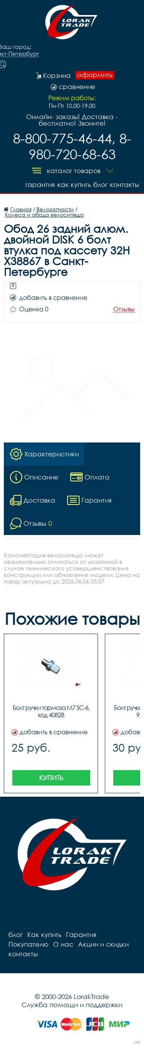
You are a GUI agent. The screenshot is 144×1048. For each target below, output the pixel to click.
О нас (63, 944)
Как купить (74, 184)
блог (100, 184)
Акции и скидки (103, 944)
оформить (95, 75)
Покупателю (28, 944)
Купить (51, 778)
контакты (124, 184)
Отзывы (124, 309)
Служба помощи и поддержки (72, 1005)
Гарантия (40, 184)
